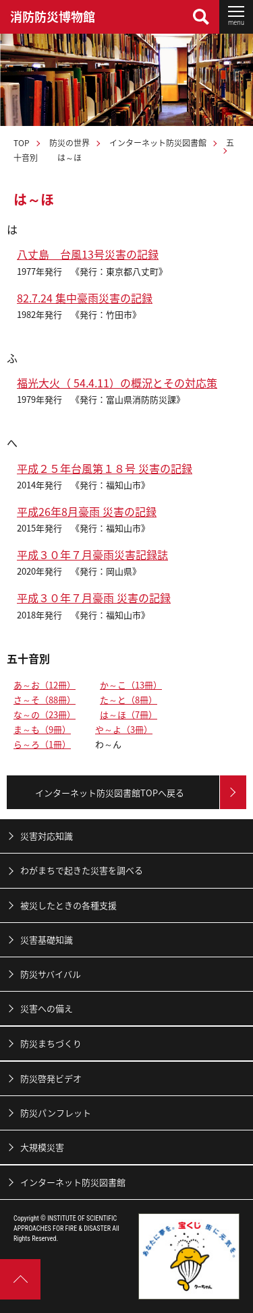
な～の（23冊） (44, 714)
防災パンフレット (55, 1112)
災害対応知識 (46, 835)
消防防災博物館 (52, 16)
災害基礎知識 (46, 939)
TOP (21, 143)
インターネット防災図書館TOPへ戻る (109, 792)
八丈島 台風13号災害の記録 (88, 254)
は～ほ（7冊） (128, 714)
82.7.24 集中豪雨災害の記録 (84, 298)
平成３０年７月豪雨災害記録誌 (92, 554)
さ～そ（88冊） (44, 699)
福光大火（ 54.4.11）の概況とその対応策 (117, 383)
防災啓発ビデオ (51, 1078)
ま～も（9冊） (42, 729)
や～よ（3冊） (123, 729)
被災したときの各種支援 (68, 905)
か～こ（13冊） (131, 684)
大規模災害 (42, 1147)
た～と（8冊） (128, 699)
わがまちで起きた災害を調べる (81, 870)
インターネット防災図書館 (157, 143)
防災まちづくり (51, 1043)
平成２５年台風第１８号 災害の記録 (104, 468)
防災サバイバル (50, 973)
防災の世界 (69, 143)
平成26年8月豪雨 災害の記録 (87, 511)
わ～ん (108, 744)
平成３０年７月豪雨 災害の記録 (94, 597)
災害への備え (46, 1008)
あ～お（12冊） (44, 684)
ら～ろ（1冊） (42, 744)
